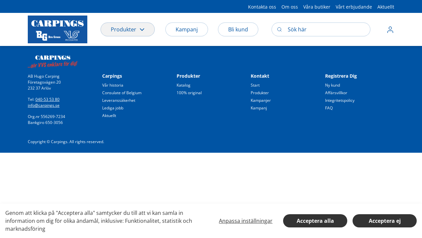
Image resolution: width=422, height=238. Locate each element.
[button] (262, 6)
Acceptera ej (385, 220)
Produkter (128, 29)
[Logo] (57, 29)
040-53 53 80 (47, 99)
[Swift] (52, 59)
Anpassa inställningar (246, 220)
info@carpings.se (44, 105)
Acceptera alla (315, 220)
